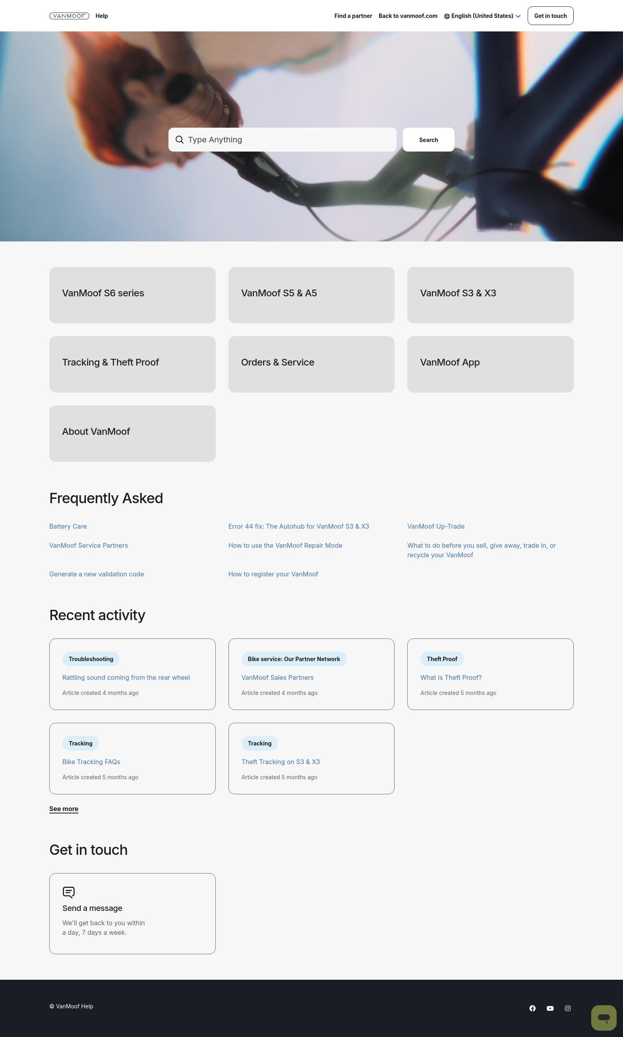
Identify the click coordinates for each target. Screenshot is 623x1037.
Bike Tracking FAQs (91, 762)
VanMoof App (450, 362)
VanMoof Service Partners (88, 545)
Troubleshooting (91, 659)
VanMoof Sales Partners (278, 677)
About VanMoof (96, 431)
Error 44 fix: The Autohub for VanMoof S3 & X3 (299, 526)
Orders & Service (277, 362)
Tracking (81, 743)
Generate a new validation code (96, 574)
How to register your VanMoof (273, 574)
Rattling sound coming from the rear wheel (126, 677)
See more (63, 809)
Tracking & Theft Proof (110, 362)
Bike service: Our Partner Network (294, 659)
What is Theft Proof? (451, 677)
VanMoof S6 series (103, 293)
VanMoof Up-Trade (435, 526)
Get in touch (550, 15)
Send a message (92, 908)
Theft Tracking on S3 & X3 (281, 762)
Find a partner (353, 15)
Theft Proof (442, 659)
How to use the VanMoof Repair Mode (285, 545)
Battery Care (68, 526)
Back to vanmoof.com (408, 15)
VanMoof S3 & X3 (458, 293)
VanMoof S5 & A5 (279, 293)
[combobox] (282, 140)
